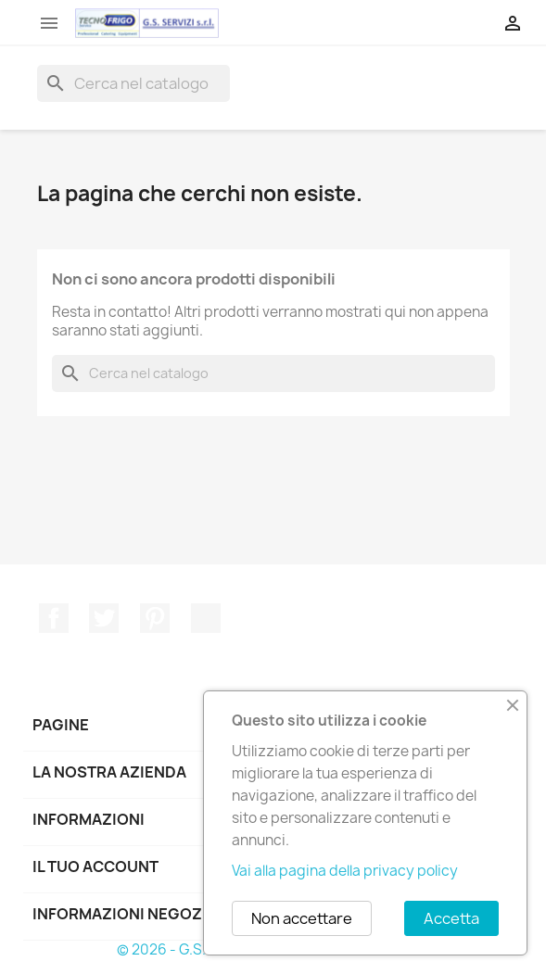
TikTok (206, 618)
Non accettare (301, 918)
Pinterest (155, 618)
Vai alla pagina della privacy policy (345, 870)
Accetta (451, 918)
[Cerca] (133, 83)
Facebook (54, 618)
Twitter (104, 618)
